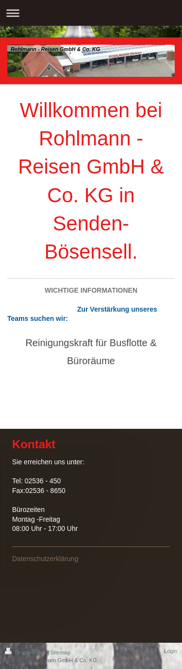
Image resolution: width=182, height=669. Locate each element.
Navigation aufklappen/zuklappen (91, 12)
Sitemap (60, 652)
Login (170, 651)
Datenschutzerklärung (45, 559)
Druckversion (26, 652)
